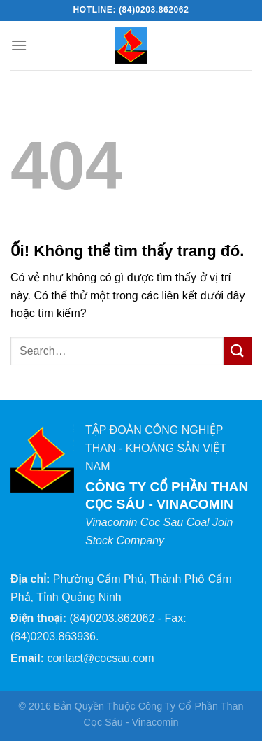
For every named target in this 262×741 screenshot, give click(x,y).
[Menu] (18, 45)
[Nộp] (238, 351)
